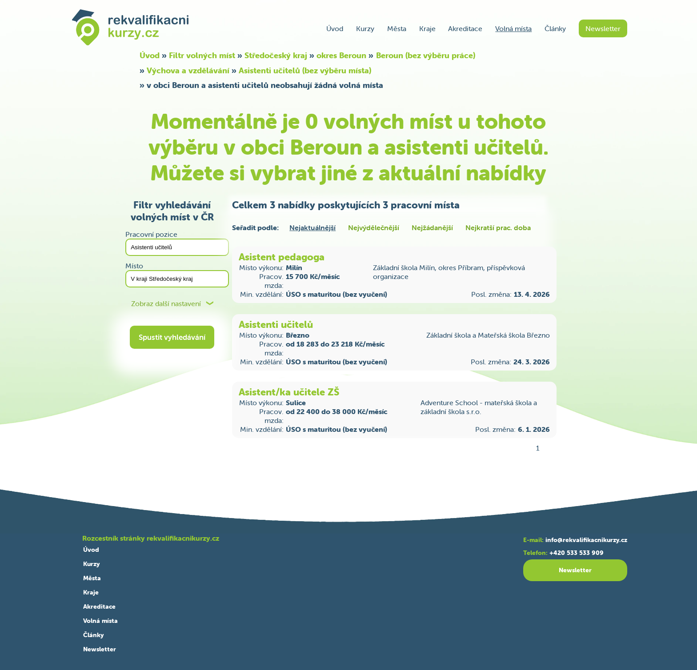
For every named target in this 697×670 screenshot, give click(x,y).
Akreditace (465, 28)
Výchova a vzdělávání (188, 70)
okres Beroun (341, 55)
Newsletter (603, 28)
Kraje (427, 28)
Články (555, 28)
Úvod (334, 28)
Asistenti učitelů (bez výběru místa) (305, 70)
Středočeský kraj (275, 55)
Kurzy (365, 28)
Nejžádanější (432, 227)
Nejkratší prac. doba (498, 227)
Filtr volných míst (202, 55)
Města (396, 28)
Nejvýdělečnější (373, 227)
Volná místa (513, 28)
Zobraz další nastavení (166, 303)
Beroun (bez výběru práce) (425, 55)
